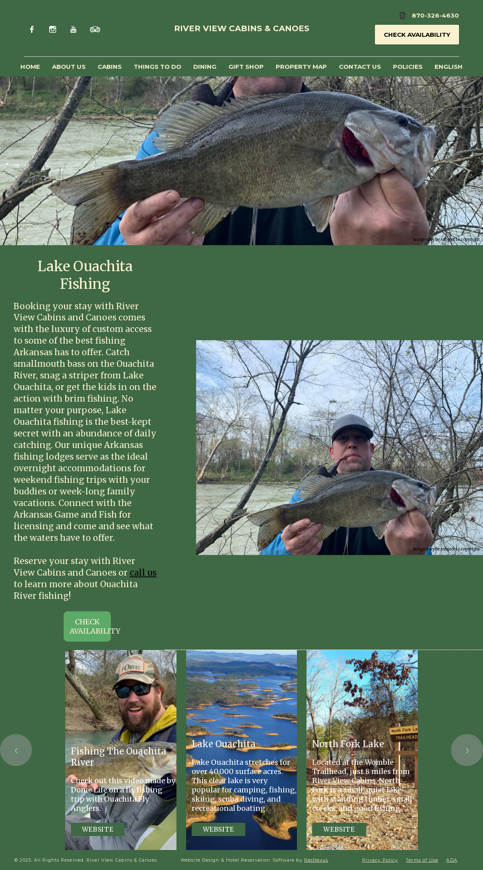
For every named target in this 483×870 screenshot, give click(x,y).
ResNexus (316, 860)
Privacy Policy (380, 860)
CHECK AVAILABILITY (90, 627)
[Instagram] (53, 28)
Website (97, 829)
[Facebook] (33, 28)
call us (143, 572)
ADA (451, 860)
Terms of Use (422, 860)
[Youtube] (74, 28)
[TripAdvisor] (95, 28)
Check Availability (417, 34)
